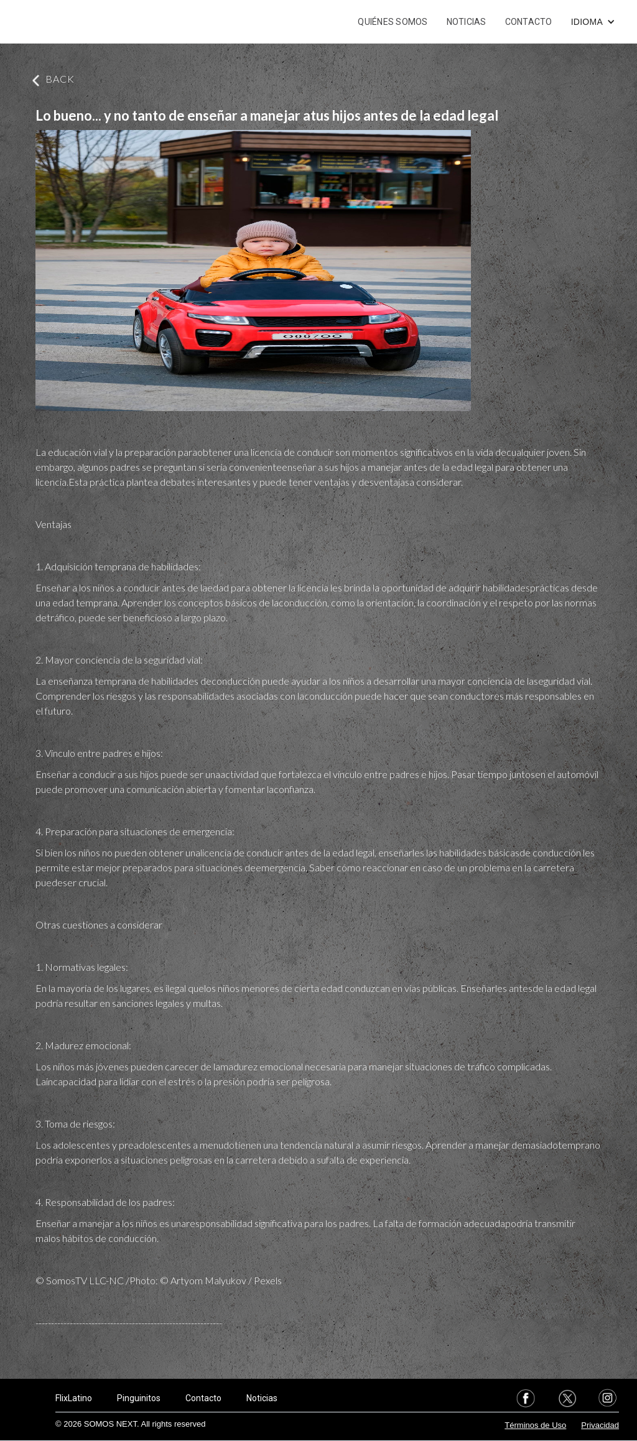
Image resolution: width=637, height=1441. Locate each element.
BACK (60, 79)
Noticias (261, 1398)
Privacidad (600, 1425)
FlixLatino (73, 1398)
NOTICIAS (466, 22)
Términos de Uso (535, 1425)
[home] (67, 22)
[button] (593, 21)
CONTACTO (528, 22)
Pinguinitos (138, 1398)
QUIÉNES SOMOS (392, 22)
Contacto (203, 1398)
